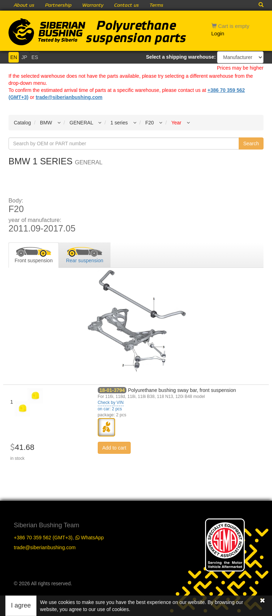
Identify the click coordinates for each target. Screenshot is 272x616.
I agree (21, 605)
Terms (156, 5)
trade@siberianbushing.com (69, 97)
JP (24, 57)
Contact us (126, 5)
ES (35, 57)
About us (24, 5)
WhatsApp (89, 537)
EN (13, 57)
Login (218, 33)
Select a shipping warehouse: (181, 57)
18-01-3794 (112, 390)
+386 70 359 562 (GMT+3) (43, 537)
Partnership (58, 5)
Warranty (92, 5)
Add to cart (114, 448)
